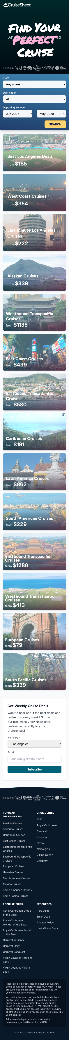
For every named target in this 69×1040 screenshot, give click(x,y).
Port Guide (43, 910)
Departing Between (14, 107)
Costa (40, 843)
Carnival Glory (11, 945)
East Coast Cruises (14, 840)
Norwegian (43, 848)
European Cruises (13, 866)
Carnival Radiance (14, 940)
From (6, 77)
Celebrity (42, 860)
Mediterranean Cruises (16, 878)
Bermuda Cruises (13, 829)
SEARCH (55, 124)
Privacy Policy (45, 922)
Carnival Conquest (14, 951)
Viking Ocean (45, 854)
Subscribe (34, 769)
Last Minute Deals (47, 928)
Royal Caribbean (47, 825)
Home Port (14, 737)
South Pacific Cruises (15, 895)
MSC (40, 819)
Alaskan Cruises (12, 823)
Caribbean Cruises (14, 834)
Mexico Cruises (12, 884)
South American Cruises (17, 889)
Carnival (42, 831)
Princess (42, 837)
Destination (9, 92)
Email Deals (43, 916)
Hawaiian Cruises (13, 872)
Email (11, 752)
